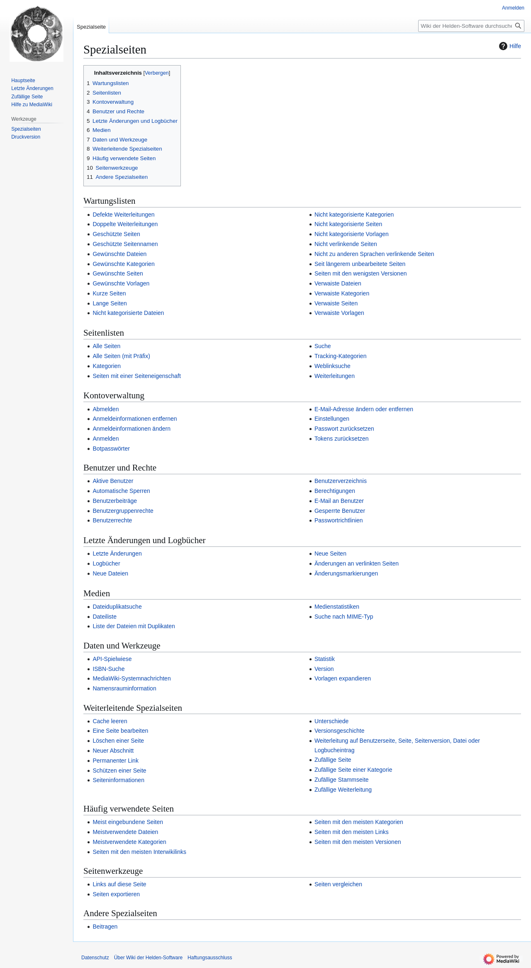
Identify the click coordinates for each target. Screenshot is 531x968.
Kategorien (107, 366)
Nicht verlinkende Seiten (345, 244)
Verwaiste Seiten (336, 303)
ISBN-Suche (108, 669)
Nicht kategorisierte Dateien (128, 313)
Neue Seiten (330, 553)
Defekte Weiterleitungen (123, 214)
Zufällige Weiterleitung (343, 789)
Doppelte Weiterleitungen (125, 224)
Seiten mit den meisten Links (351, 832)
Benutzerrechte (112, 520)
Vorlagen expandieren (342, 678)
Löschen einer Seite (118, 740)
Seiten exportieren (116, 894)
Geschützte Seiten (116, 234)
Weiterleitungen (334, 376)
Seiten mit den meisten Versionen (357, 842)
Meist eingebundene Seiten (128, 822)
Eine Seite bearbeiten (120, 730)
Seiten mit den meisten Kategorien (358, 822)
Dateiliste (105, 616)
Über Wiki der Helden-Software (148, 958)
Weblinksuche (332, 366)
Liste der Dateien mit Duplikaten (134, 626)
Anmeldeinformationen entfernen (135, 418)
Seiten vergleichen (338, 884)
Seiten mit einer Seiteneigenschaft (136, 376)
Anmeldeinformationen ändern (132, 428)
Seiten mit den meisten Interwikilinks (139, 852)
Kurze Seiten (109, 293)
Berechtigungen (334, 491)
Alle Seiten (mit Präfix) (121, 356)
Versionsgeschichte (339, 730)
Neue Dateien (110, 573)
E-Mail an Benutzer (339, 500)
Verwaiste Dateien (337, 283)
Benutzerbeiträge (115, 500)
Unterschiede (331, 721)
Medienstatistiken (336, 606)
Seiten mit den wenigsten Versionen (360, 273)
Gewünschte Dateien (119, 254)
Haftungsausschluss (210, 958)
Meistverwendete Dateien (125, 832)
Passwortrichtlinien (338, 520)
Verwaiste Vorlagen (339, 313)
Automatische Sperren (121, 491)
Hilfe (509, 46)
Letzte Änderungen (117, 553)
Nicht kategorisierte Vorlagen (351, 234)
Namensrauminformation (124, 688)
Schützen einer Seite (119, 770)
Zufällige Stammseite (341, 779)
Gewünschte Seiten (118, 273)
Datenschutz (95, 958)
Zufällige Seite (332, 759)
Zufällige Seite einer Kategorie (353, 769)
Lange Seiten (110, 303)
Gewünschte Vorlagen (121, 283)
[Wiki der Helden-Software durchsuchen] (471, 26)
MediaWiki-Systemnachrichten (132, 678)
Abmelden (106, 409)
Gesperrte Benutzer (339, 510)
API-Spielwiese (112, 659)
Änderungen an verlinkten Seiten (356, 563)
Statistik (324, 659)
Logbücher (106, 563)
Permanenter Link (116, 760)
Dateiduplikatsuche (117, 606)
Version (324, 669)
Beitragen (105, 926)
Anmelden (106, 438)
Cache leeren (110, 721)
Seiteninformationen (118, 780)
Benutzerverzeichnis (340, 481)
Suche (322, 346)
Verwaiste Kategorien (341, 293)
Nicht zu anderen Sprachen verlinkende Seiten (374, 254)
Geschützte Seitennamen (125, 244)
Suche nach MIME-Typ (343, 616)
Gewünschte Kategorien (123, 264)
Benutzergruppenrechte (123, 510)
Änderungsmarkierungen (346, 573)
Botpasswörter (111, 448)
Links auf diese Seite (119, 884)
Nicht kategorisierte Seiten (348, 224)
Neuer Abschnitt (113, 750)
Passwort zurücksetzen (344, 428)
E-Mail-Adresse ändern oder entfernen (363, 409)
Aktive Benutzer (113, 481)
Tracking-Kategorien (340, 356)
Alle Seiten (106, 346)
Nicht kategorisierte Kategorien (354, 214)
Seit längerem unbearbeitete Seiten (359, 264)
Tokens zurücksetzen (341, 438)
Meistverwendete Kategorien (129, 842)
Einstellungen (331, 418)
